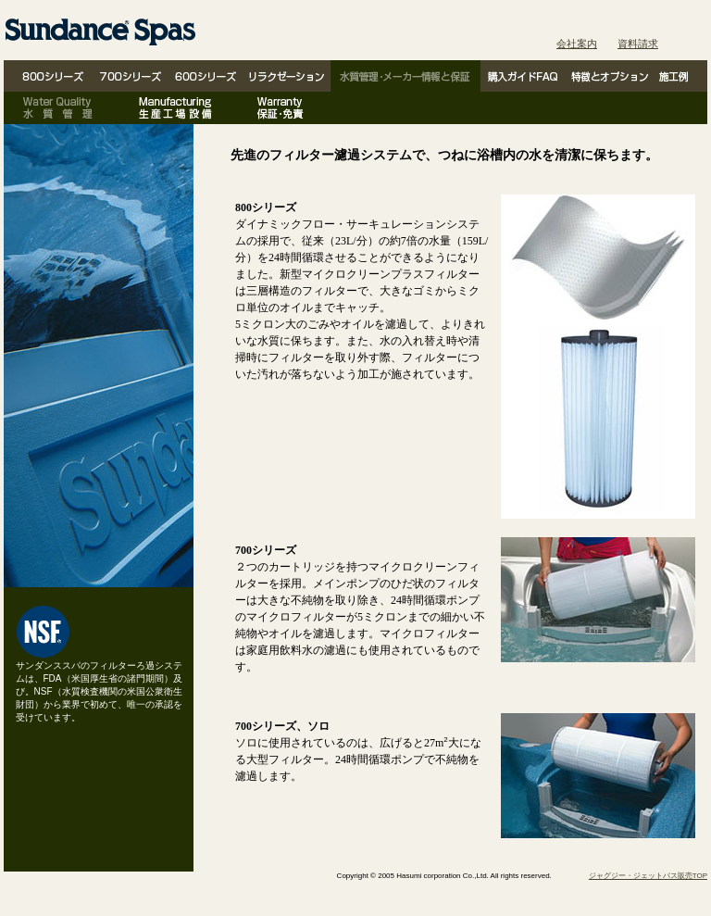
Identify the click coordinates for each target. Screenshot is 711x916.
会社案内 (576, 43)
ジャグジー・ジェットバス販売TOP (648, 876)
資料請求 (637, 43)
